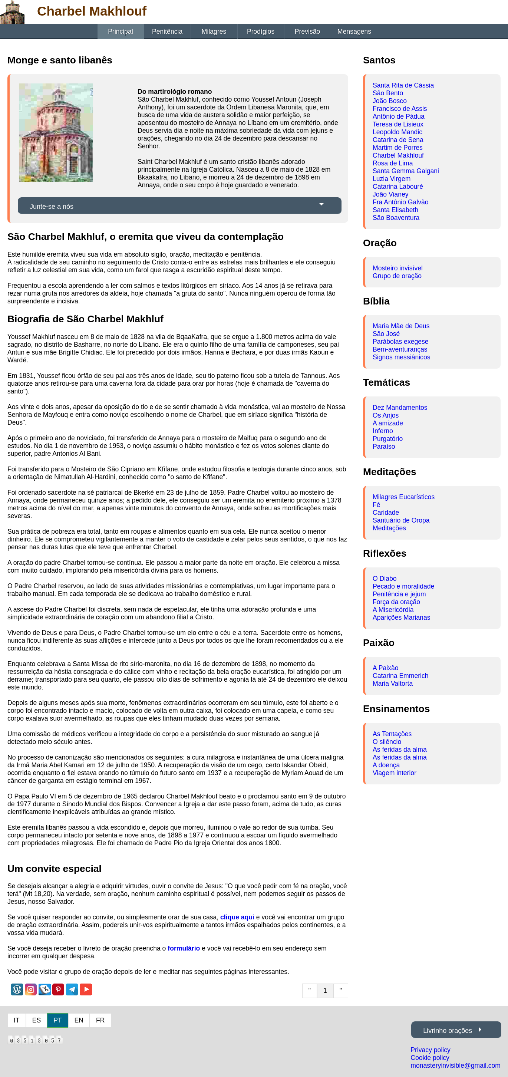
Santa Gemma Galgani (406, 171)
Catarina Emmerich (401, 675)
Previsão (307, 31)
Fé (376, 504)
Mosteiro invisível (398, 268)
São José (386, 333)
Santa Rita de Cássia (403, 85)
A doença (386, 765)
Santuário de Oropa (401, 520)
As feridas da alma (400, 749)
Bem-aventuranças (400, 349)
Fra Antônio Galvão (401, 202)
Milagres (214, 31)
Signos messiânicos (401, 357)
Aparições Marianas (401, 617)
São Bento (388, 93)
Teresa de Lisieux (398, 124)
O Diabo (385, 578)
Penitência (167, 31)
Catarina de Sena (398, 140)
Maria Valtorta (393, 683)
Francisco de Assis (400, 108)
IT (17, 1020)
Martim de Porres (398, 147)
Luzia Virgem (391, 178)
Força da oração (396, 602)
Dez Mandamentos (400, 407)
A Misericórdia (393, 609)
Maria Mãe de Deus (401, 326)
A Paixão (385, 668)
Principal (120, 31)
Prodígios (260, 31)
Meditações (389, 528)
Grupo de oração (397, 276)
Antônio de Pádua (399, 116)
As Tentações (392, 734)
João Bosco (390, 101)
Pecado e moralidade (403, 586)
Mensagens (354, 31)
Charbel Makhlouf (398, 155)
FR (100, 1020)
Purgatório (388, 438)
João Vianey (391, 194)
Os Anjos (386, 415)
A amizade (388, 423)
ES (36, 1020)
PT (57, 1020)
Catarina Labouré (398, 186)
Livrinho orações (447, 1030)
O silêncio (387, 741)
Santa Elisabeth (395, 210)
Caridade (386, 512)
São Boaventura (396, 217)
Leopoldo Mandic (397, 132)
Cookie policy (429, 1057)
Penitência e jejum (399, 594)
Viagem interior (394, 773)
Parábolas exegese (401, 341)
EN (79, 1020)
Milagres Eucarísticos (404, 497)
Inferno (383, 431)
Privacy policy (430, 1050)
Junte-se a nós (51, 206)
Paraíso (384, 446)
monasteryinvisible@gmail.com (455, 1065)
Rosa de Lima (393, 163)
